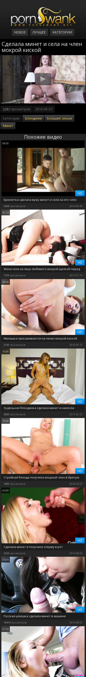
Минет (8, 125)
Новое (20, 32)
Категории (62, 32)
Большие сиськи (59, 118)
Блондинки (33, 118)
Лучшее (39, 32)
